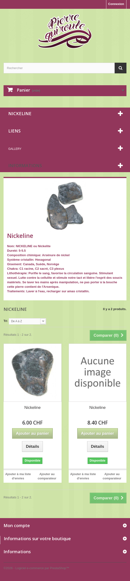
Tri (5, 321)
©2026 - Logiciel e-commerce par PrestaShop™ (36, 568)
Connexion (116, 4)
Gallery (14, 149)
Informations (25, 165)
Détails (12, 296)
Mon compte (17, 525)
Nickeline (32, 407)
